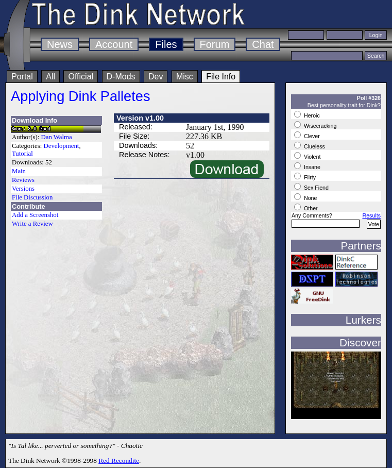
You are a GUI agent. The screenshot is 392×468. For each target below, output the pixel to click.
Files (166, 44)
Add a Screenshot (35, 215)
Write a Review (32, 223)
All (50, 76)
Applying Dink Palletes (80, 96)
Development (61, 145)
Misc (184, 76)
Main (19, 171)
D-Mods (121, 76)
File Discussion (32, 197)
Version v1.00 (140, 118)
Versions (23, 188)
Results (371, 215)
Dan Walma (56, 137)
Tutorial (22, 153)
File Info (220, 76)
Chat (263, 44)
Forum (215, 44)
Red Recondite (118, 460)
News (60, 44)
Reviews (23, 179)
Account (113, 44)
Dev (155, 76)
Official (80, 76)
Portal (22, 76)
